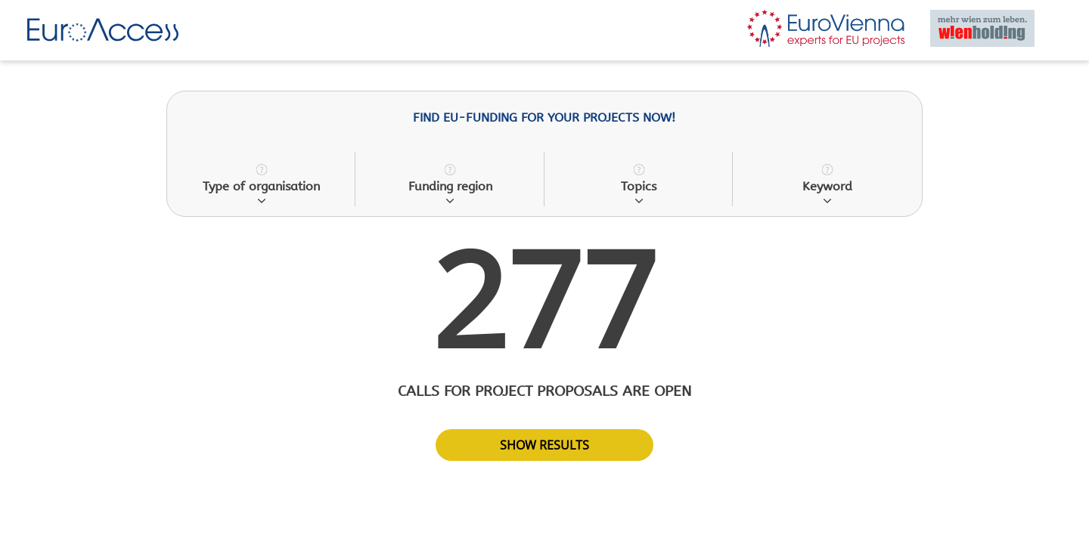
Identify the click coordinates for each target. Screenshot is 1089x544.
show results (544, 445)
